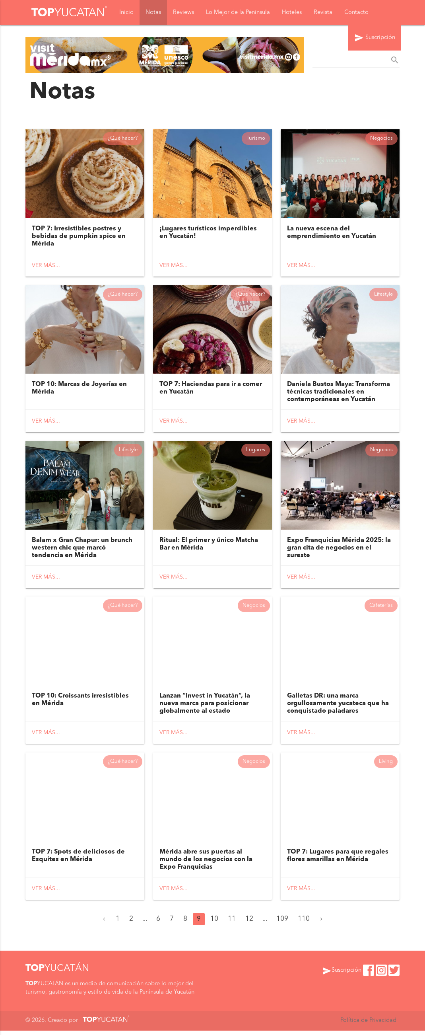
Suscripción (374, 38)
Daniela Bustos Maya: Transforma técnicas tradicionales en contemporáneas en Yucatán (338, 393)
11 (232, 923)
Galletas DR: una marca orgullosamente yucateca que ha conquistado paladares (338, 707)
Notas (153, 13)
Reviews (183, 13)
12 (249, 923)
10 (214, 923)
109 (282, 923)
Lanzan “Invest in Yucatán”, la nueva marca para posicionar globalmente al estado (204, 707)
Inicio (126, 13)
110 (304, 923)
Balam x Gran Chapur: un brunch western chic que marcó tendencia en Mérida (82, 550)
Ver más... (46, 266)
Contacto (356, 13)
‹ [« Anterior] (104, 923)
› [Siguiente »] (321, 923)
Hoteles (292, 13)
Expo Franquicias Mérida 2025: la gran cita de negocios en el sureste (339, 550)
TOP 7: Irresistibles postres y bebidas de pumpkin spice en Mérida (79, 237)
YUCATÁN (57, 973)
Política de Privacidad (368, 1025)
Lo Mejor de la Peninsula (238, 13)
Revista (323, 13)
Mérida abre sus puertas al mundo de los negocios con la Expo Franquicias (205, 864)
